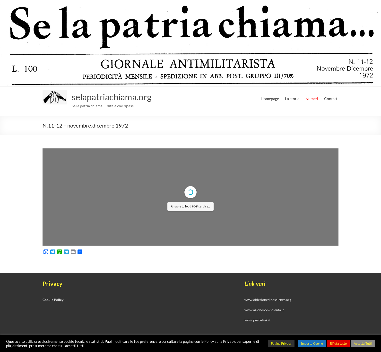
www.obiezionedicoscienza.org (267, 300)
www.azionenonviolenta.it (264, 310)
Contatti (331, 98)
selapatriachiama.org (111, 97)
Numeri (311, 98)
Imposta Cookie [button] (312, 343)
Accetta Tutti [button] (363, 343)
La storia (292, 98)
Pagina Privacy (281, 343)
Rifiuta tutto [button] (338, 343)
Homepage (270, 98)
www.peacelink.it (257, 320)
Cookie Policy (53, 300)
